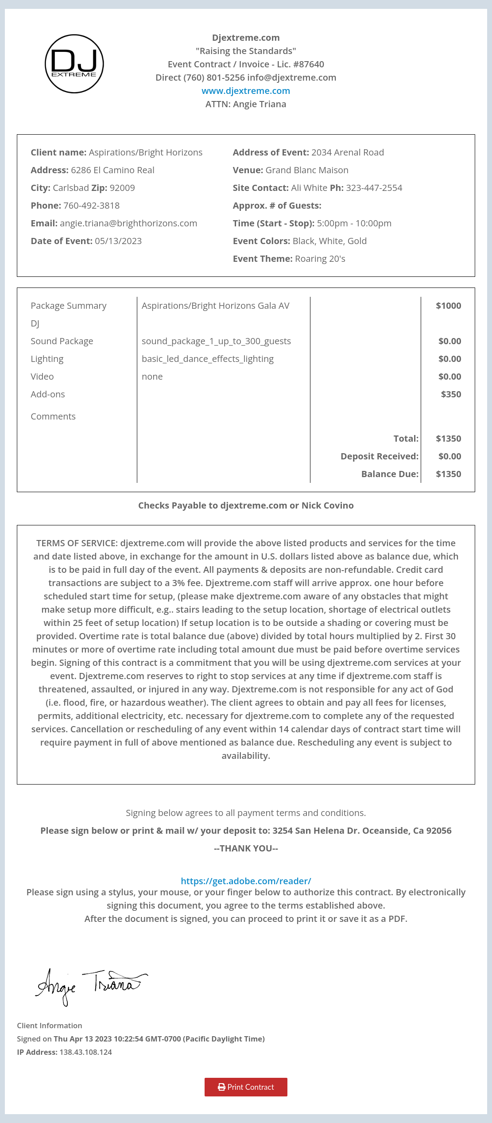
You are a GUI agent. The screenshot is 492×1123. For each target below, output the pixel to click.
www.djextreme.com (245, 91)
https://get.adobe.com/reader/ (246, 881)
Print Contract (246, 1087)
